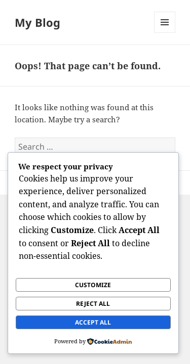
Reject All (93, 303)
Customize (93, 285)
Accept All (93, 322)
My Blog (37, 22)
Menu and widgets (165, 32)
